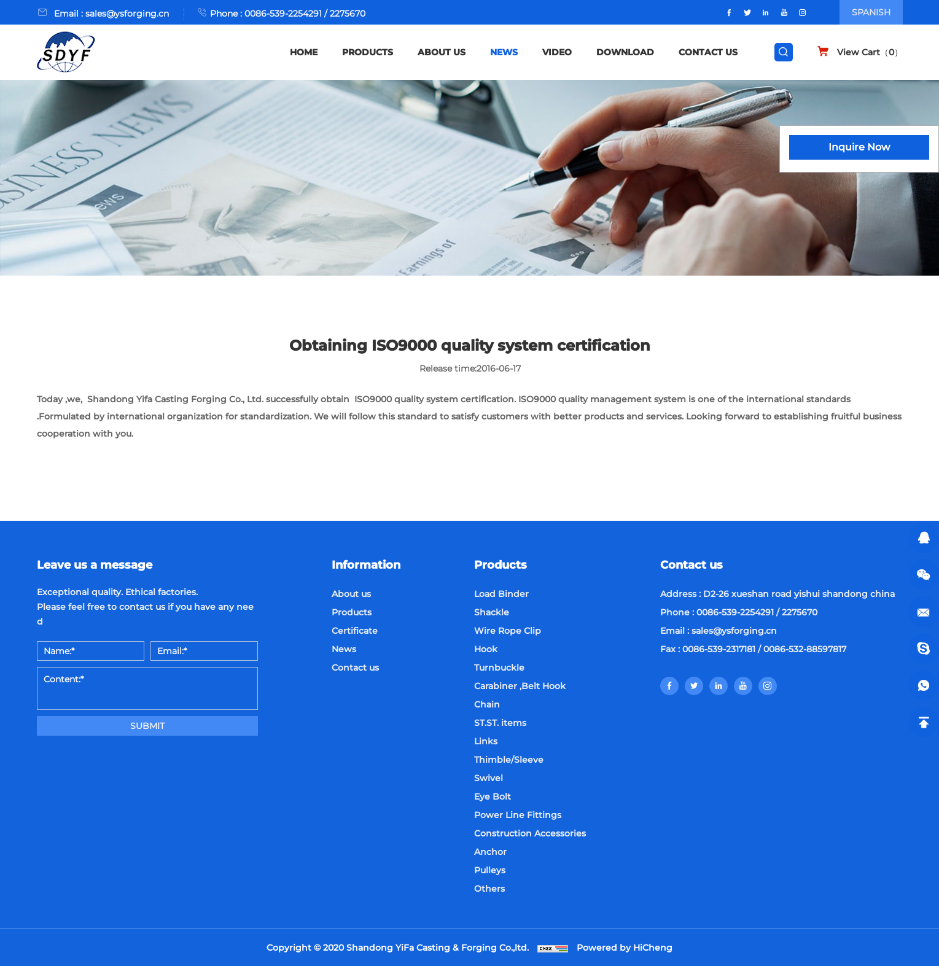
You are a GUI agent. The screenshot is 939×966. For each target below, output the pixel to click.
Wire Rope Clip (507, 630)
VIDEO (557, 52)
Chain (487, 704)
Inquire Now (859, 147)
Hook (485, 649)
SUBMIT (147, 725)
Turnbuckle (499, 667)
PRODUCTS (367, 52)
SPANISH (871, 12)
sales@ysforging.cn (127, 13)
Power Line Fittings (517, 814)
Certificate (355, 630)
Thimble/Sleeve (509, 759)
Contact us (355, 667)
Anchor (490, 851)
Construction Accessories (530, 833)
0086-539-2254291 (283, 13)
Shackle (491, 612)
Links (485, 741)
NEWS (504, 52)
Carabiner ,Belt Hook (520, 685)
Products (352, 612)
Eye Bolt (492, 796)
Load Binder (501, 593)
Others (489, 888)
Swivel (488, 778)
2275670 (347, 13)
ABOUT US (442, 52)
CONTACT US (708, 52)
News (344, 649)
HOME (304, 52)
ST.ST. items (500, 722)
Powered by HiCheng (624, 947)
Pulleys (489, 870)
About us (351, 593)
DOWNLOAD (625, 52)
